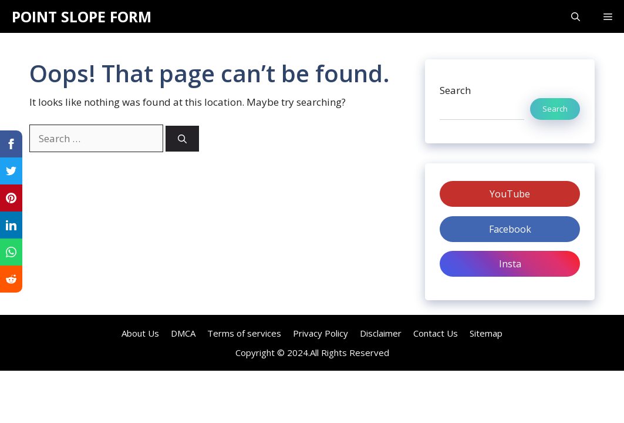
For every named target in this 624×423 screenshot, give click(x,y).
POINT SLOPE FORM (81, 16)
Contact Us (435, 333)
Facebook (510, 229)
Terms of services (244, 333)
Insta (510, 263)
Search (455, 90)
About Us (140, 333)
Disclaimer (381, 333)
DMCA (183, 333)
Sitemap (486, 333)
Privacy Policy (320, 333)
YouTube (510, 193)
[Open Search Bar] (575, 16)
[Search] (182, 139)
